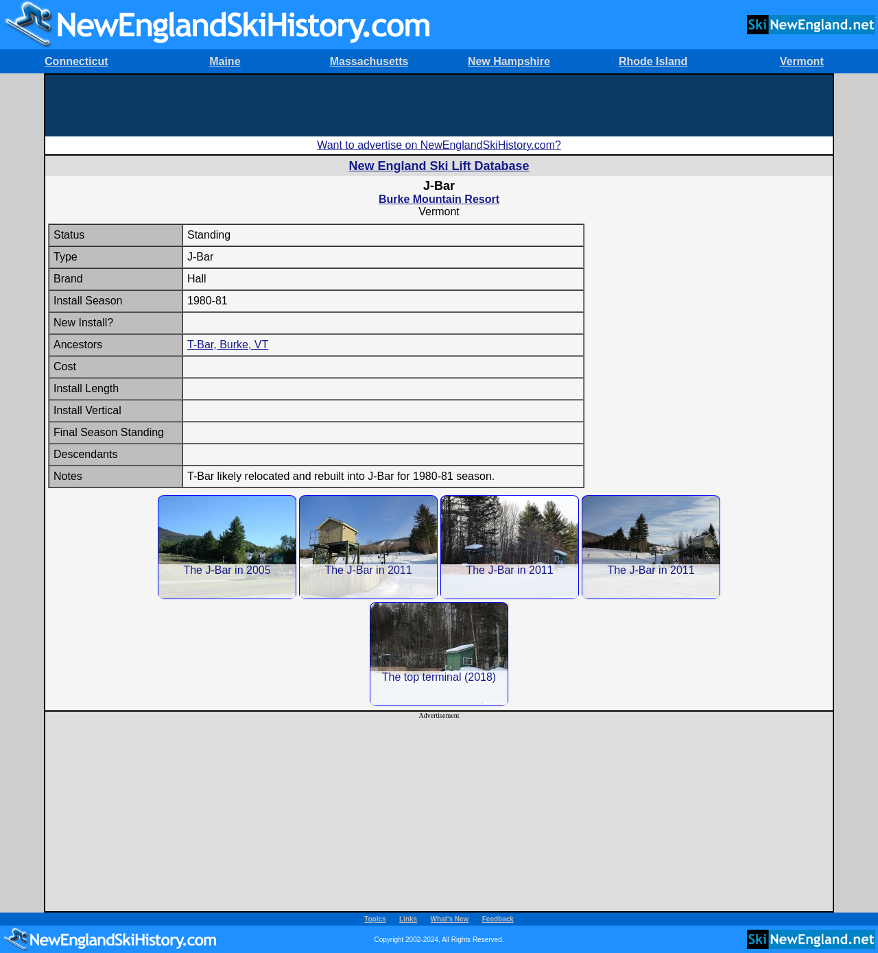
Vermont (802, 61)
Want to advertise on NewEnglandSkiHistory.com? (439, 145)
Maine (224, 61)
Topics (374, 919)
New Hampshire (509, 61)
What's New (450, 919)
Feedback (498, 919)
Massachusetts (369, 61)
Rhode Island (653, 61)
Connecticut (76, 61)
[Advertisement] (439, 105)
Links (408, 919)
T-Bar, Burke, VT (227, 344)
